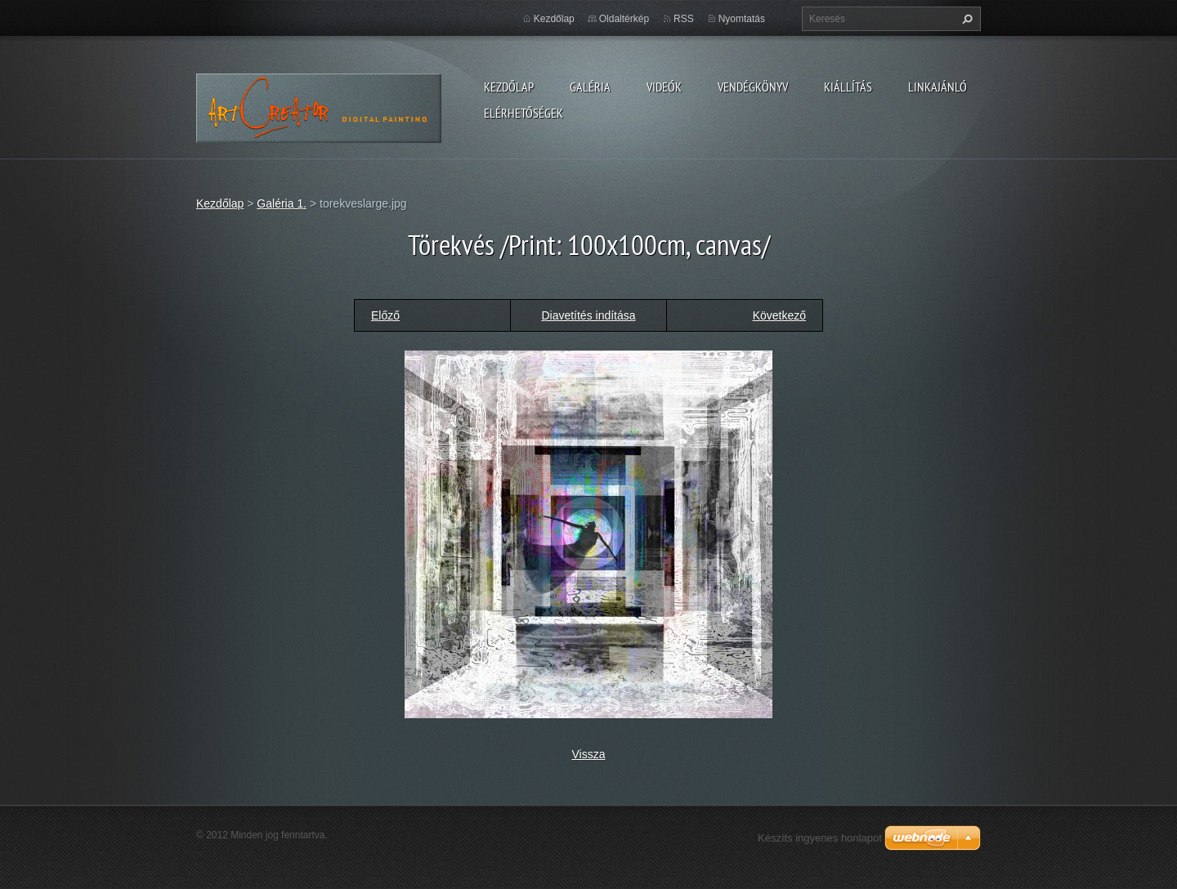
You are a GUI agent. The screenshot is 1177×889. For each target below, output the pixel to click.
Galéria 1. (282, 203)
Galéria (590, 86)
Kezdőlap (509, 86)
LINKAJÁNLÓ (937, 86)
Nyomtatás (741, 19)
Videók (664, 86)
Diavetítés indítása (588, 315)
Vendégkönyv (753, 86)
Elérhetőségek (523, 113)
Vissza (589, 754)
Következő (779, 315)
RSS (684, 19)
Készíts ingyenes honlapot (820, 838)
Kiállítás (848, 86)
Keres (965, 19)
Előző (385, 315)
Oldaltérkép (624, 19)
